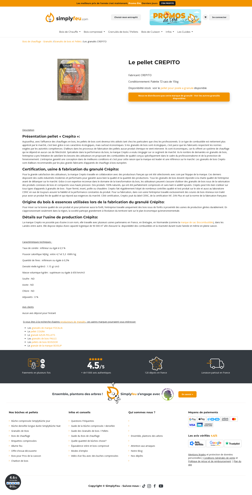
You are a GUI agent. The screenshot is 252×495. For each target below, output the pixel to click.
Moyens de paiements (203, 412)
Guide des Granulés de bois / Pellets (89, 430)
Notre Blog (136, 450)
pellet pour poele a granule (177, 88)
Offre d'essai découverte (24, 450)
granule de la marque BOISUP (46, 345)
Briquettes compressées (24, 440)
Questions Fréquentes (82, 420)
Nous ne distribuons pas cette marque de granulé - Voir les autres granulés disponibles (179, 97)
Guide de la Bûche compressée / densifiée (93, 425)
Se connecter (219, 17)
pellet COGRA (38, 331)
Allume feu (16, 445)
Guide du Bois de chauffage (85, 435)
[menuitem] (70, 32)
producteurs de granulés (73, 321)
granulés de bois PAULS (44, 338)
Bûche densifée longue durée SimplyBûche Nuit (36, 425)
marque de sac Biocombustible (197, 222)
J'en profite (167, 3)
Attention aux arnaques (143, 445)
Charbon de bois (19, 460)
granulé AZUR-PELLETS (43, 334)
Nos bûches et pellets (23, 412)
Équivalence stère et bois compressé (90, 445)
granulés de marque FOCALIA (47, 327)
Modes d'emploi (79, 450)
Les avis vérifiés (202, 435)
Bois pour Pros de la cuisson (26, 455)
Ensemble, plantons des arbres (147, 435)
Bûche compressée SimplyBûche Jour (30, 420)
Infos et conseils (79, 412)
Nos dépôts (137, 455)
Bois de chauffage (20, 435)
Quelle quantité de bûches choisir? (88, 440)
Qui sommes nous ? (141, 412)
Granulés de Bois (20, 430)
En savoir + (187, 394)
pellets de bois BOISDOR (45, 342)
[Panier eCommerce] (205, 17)
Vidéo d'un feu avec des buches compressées (94, 455)
